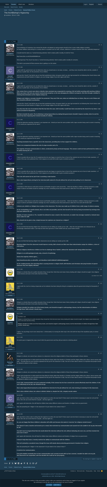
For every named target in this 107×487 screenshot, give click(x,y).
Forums (13, 4)
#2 (101, 67)
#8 (101, 183)
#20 (101, 414)
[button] (26, 4)
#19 (101, 395)
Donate (20, 7)
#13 (101, 283)
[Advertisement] (53, 28)
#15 (101, 313)
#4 (101, 119)
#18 (101, 369)
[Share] (99, 45)
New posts (6, 7)
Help (95, 471)
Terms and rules (81, 471)
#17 (101, 353)
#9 (101, 198)
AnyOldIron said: (22, 316)
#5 (101, 133)
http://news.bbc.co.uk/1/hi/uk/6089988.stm (28, 56)
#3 (101, 83)
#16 (101, 337)
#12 (101, 269)
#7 (101, 168)
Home (7, 4)
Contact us (73, 471)
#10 (101, 224)
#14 (101, 299)
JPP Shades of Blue (10, 471)
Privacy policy (89, 471)
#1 (101, 44)
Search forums (14, 7)
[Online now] (10, 290)
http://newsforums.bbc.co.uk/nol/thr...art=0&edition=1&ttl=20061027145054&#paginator (42, 260)
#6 (101, 154)
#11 (101, 238)
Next (14, 41)
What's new (21, 4)
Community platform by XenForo (53, 473)
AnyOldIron (8, 15)
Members (31, 4)
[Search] (99, 4)
